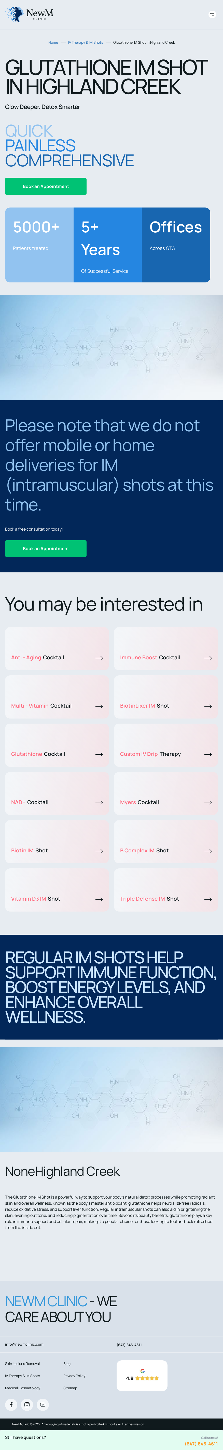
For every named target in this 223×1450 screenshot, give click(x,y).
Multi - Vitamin (57, 705)
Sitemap (70, 1387)
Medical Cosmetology (22, 1387)
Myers (166, 802)
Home (53, 42)
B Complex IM (166, 850)
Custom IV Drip (166, 753)
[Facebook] (11, 1405)
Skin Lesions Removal (22, 1363)
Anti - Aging (57, 657)
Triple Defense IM (166, 898)
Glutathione (57, 753)
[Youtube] (43, 1405)
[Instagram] (27, 1405)
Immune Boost (166, 657)
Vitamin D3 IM (57, 898)
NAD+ (57, 802)
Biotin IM (57, 850)
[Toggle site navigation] (212, 14)
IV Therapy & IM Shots (85, 42)
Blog (67, 1363)
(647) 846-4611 (201, 1443)
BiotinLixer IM (166, 705)
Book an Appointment (46, 186)
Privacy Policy (74, 1375)
